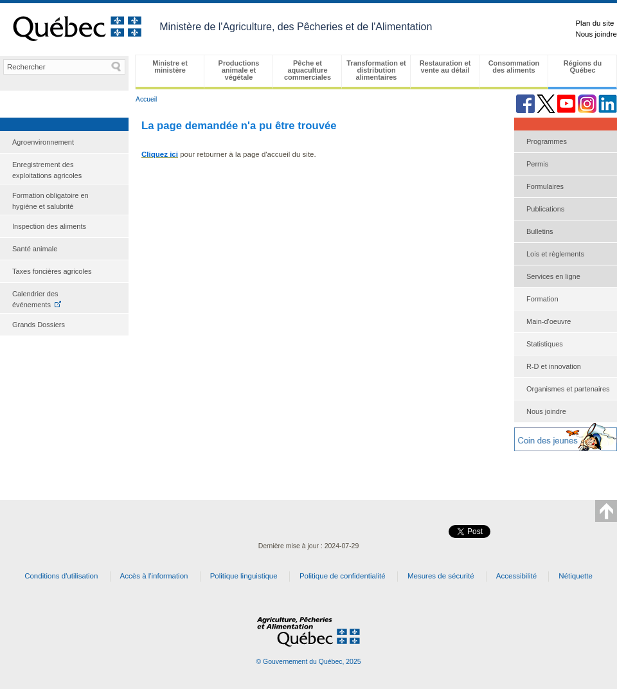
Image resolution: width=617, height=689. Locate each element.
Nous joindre (596, 34)
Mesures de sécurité (440, 576)
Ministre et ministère (170, 66)
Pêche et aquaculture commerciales (307, 70)
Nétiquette (576, 576)
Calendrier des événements (35, 299)
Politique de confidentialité (343, 576)
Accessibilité (516, 576)
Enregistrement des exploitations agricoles (47, 170)
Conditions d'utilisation (61, 576)
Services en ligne (553, 276)
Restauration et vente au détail (445, 66)
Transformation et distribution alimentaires (376, 70)
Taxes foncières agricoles (52, 271)
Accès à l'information (154, 576)
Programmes (546, 141)
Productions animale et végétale (239, 70)
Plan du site (594, 23)
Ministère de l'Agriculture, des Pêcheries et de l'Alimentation (295, 26)
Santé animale (34, 249)
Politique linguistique (244, 576)
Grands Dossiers (38, 324)
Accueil (146, 99)
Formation (542, 299)
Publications (545, 209)
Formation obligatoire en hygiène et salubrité (50, 201)
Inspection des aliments (49, 226)
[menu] (64, 233)
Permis (537, 164)
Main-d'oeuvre (548, 321)
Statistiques (544, 344)
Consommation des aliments (514, 66)
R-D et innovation (553, 366)
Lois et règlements (555, 254)
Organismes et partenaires (568, 389)
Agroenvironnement (43, 142)
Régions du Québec (583, 66)
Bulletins (539, 231)
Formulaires (545, 186)
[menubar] (376, 72)
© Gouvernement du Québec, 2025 (308, 661)
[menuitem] (64, 142)
